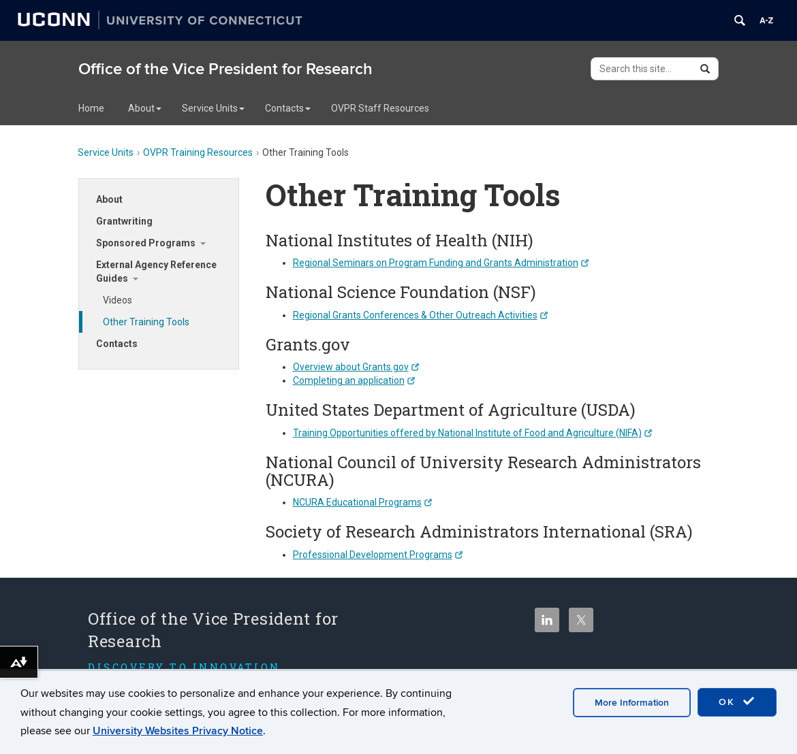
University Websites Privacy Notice (178, 731)
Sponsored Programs (146, 242)
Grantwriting (124, 221)
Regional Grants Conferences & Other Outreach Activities (420, 315)
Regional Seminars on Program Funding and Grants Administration (441, 262)
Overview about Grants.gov (356, 366)
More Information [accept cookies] (632, 702)
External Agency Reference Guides (156, 271)
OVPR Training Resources (198, 152)
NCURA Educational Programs (362, 502)
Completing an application (354, 380)
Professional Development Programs (378, 554)
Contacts (288, 108)
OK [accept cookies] (737, 701)
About (144, 108)
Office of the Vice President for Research (225, 69)
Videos (117, 300)
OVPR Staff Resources (380, 108)
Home (91, 108)
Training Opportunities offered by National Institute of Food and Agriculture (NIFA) (472, 432)
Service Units (213, 108)
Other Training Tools (146, 321)
